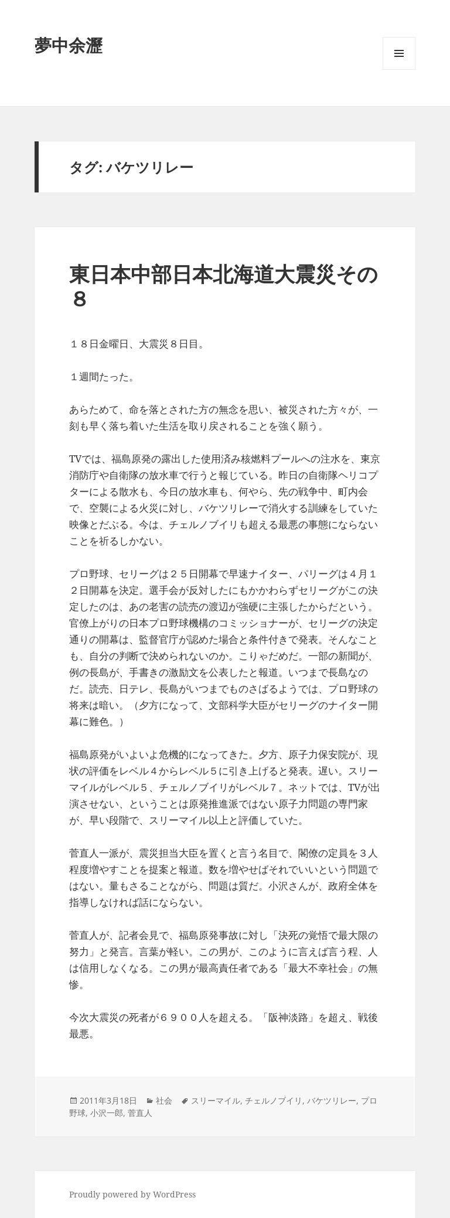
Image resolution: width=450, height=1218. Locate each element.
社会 (164, 1100)
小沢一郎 (106, 1112)
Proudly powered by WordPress (132, 1194)
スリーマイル (215, 1100)
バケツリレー (331, 1100)
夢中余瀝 (69, 44)
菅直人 (140, 1112)
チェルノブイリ (273, 1100)
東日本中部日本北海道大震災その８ (223, 286)
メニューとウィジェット (399, 69)
